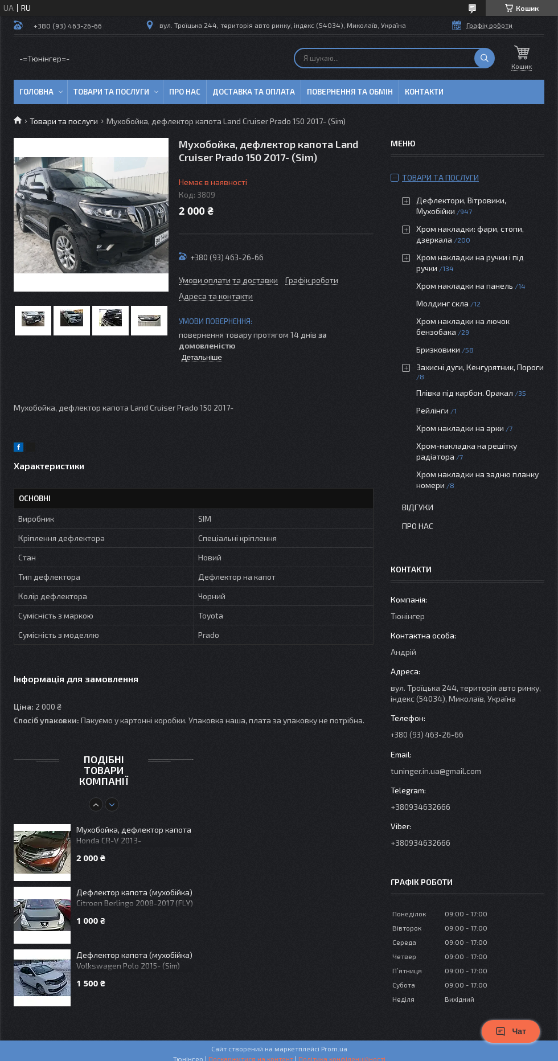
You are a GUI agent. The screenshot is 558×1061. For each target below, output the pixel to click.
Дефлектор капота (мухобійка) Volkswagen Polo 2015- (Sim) (134, 960)
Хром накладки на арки (460, 428)
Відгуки (417, 507)
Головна (36, 91)
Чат (510, 1031)
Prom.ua (334, 1048)
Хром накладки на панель (464, 285)
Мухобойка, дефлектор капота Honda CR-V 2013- (133, 835)
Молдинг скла (442, 303)
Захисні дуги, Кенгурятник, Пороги (480, 367)
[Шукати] (484, 58)
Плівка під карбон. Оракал (464, 393)
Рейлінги (432, 410)
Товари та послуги (111, 91)
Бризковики (438, 349)
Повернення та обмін (350, 91)
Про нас (184, 91)
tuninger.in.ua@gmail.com (436, 771)
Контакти (424, 91)
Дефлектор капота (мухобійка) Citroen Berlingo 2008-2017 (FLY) (134, 897)
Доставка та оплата (253, 91)
